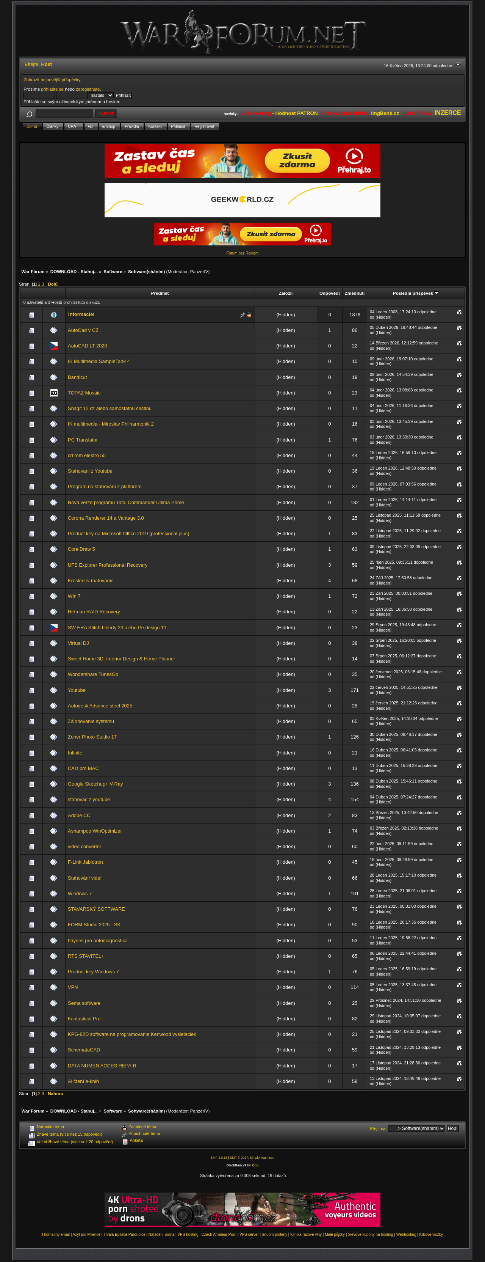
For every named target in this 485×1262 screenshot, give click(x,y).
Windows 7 (80, 893)
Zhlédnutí (355, 293)
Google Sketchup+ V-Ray (95, 784)
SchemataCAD (84, 1050)
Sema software (84, 1003)
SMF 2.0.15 (219, 1158)
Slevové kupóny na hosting (370, 1234)
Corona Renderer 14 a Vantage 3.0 (106, 518)
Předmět (160, 293)
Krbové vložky (431, 1234)
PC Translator (83, 440)
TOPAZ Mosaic (84, 393)
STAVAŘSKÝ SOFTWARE (96, 909)
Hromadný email (56, 1234)
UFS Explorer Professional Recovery (107, 565)
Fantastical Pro (84, 1019)
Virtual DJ (78, 643)
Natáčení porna (161, 1234)
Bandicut (77, 377)
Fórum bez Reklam (242, 253)
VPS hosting (187, 1234)
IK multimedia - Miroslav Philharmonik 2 (111, 424)
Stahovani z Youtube (90, 471)
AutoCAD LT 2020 (87, 346)
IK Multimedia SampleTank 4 (99, 361)
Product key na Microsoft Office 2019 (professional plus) (128, 533)
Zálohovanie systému (91, 721)
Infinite (75, 753)
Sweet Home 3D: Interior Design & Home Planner (121, 659)
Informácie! (81, 314)
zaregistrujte (88, 88)
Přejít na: (378, 1128)
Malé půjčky (335, 1234)
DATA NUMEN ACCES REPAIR (102, 1066)
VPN (73, 987)
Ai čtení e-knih (83, 1081)
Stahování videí (85, 878)
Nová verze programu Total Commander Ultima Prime (126, 502)
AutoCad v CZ (83, 330)
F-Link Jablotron (85, 862)
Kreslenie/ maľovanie (91, 580)
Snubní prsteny (274, 1234)
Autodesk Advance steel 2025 (100, 706)
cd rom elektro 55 (87, 455)
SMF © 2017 (239, 1158)
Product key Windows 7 (93, 971)
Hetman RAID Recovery (94, 611)
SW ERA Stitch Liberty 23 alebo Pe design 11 (117, 627)
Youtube (77, 690)
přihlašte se (52, 88)
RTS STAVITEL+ (86, 956)
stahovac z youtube (89, 799)
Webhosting (406, 1234)
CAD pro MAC (83, 768)
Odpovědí (329, 293)
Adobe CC (79, 815)
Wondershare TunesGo (93, 674)
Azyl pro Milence (86, 1234)
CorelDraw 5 (81, 549)
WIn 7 (74, 596)
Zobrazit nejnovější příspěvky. (52, 79)
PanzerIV (199, 271)
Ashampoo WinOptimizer (95, 831)
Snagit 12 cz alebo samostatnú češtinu (110, 408)
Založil (286, 293)
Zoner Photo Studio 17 (92, 737)
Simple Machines (262, 1158)
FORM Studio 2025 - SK (94, 924)
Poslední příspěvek (416, 293)
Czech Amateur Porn (219, 1234)
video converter (84, 846)
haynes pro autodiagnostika (98, 940)
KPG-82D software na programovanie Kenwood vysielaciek (132, 1034)
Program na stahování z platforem (104, 486)
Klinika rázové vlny (306, 1234)
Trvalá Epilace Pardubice (124, 1234)
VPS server (249, 1234)
